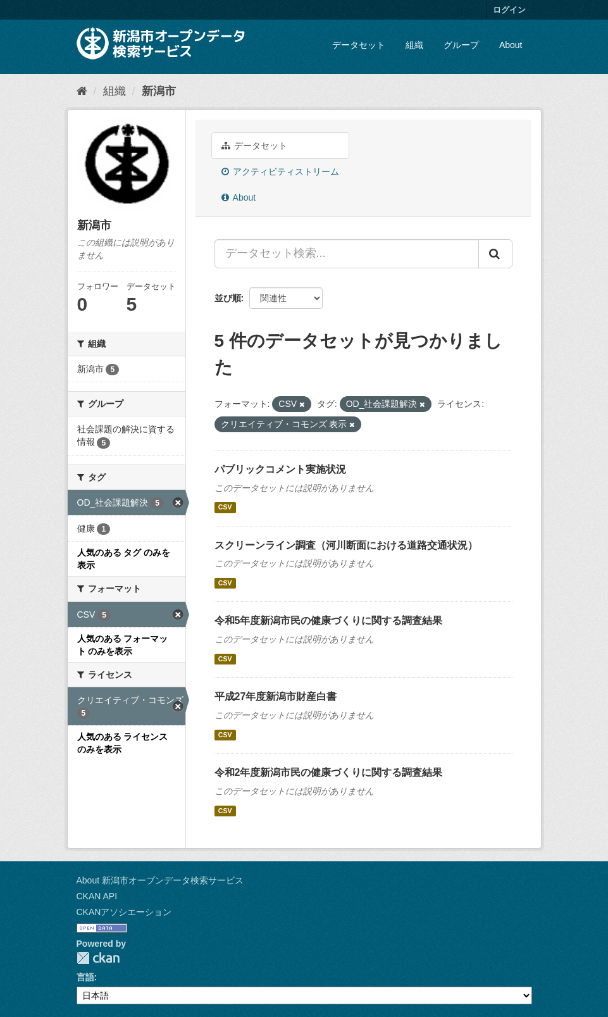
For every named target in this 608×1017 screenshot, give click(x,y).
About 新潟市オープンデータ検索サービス (160, 880)
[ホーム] (82, 91)
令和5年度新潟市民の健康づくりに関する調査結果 (328, 620)
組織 (414, 45)
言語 (85, 977)
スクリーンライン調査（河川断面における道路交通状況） (346, 545)
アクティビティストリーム (280, 171)
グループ (461, 45)
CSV (225, 507)
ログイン (509, 10)
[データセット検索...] (346, 253)
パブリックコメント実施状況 (280, 469)
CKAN (98, 957)
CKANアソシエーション (124, 912)
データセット (358, 45)
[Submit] (495, 253)
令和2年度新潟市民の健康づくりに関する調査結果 (328, 772)
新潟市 (159, 91)
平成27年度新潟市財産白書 (275, 696)
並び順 (227, 298)
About (511, 45)
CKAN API (97, 896)
